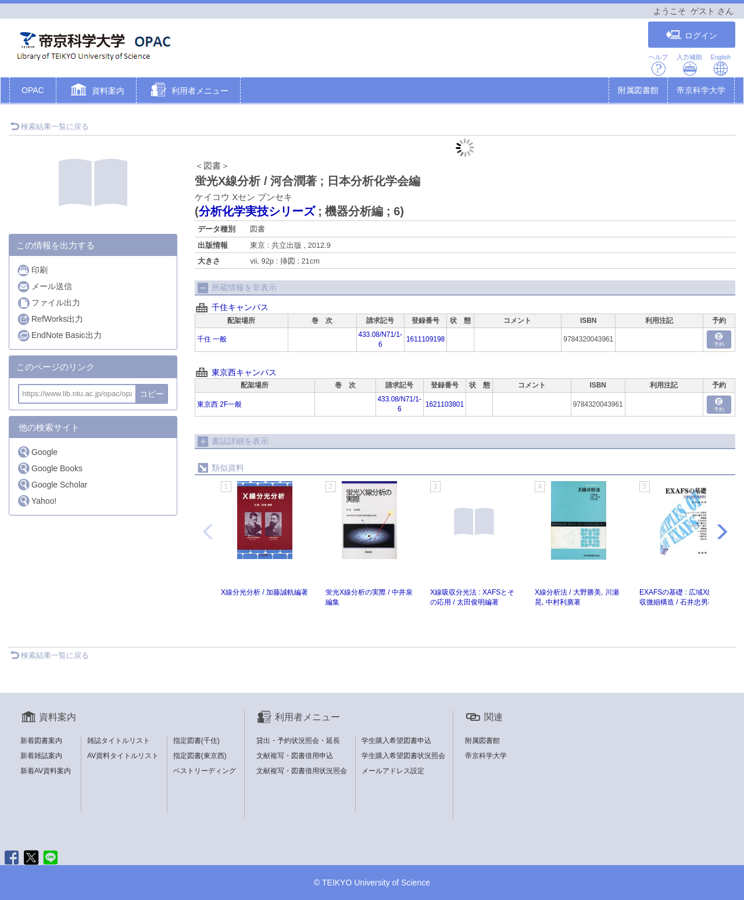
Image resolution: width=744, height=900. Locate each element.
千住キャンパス (240, 307)
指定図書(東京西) (200, 756)
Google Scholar (52, 484)
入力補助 (689, 65)
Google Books (50, 468)
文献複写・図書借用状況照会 (301, 771)
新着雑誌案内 (41, 756)
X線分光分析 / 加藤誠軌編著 (264, 592)
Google (37, 452)
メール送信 (44, 286)
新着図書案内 (41, 741)
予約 (719, 340)
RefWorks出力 (50, 319)
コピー (152, 394)
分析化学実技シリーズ (257, 211)
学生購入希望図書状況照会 (403, 756)
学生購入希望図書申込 (396, 741)
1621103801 (444, 404)
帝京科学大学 (701, 90)
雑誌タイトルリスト (118, 741)
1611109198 (425, 339)
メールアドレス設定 (393, 771)
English (721, 65)
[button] (96, 91)
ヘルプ (658, 65)
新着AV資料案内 (45, 771)
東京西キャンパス (244, 372)
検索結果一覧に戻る (49, 126)
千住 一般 (212, 339)
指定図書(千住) (196, 741)
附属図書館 (638, 90)
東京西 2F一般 (219, 404)
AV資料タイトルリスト (123, 756)
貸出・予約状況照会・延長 (298, 741)
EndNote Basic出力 (59, 335)
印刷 (32, 270)
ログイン (691, 35)
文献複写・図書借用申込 (294, 756)
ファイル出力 (48, 303)
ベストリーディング (204, 771)
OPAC (33, 90)
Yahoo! (36, 501)
